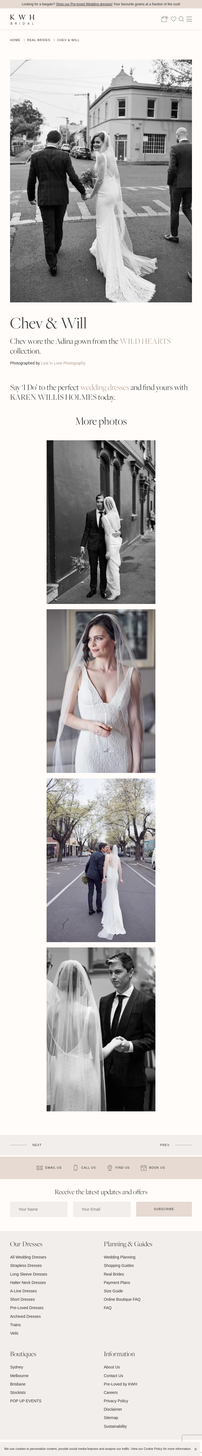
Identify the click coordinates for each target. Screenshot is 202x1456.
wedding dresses (104, 387)
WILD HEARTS (145, 341)
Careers (111, 1392)
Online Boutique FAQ (122, 1299)
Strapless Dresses (26, 1265)
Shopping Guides (119, 1265)
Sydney (16, 1367)
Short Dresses (22, 1299)
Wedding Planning (119, 1257)
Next (37, 1145)
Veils (14, 1333)
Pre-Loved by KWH (120, 1384)
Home (15, 40)
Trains (15, 1325)
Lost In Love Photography (63, 363)
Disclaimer (113, 1409)
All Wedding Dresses (28, 1257)
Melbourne (19, 1375)
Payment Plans (117, 1282)
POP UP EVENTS (25, 1401)
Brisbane (17, 1384)
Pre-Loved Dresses (27, 1308)
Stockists (18, 1392)
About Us (112, 1367)
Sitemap (111, 1417)
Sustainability (115, 1426)
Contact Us (113, 1375)
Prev (165, 1145)
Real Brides (38, 40)
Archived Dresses (25, 1316)
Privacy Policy (116, 1401)
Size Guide (113, 1291)
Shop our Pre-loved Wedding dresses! (84, 4)
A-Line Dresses (23, 1291)
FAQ (108, 1308)
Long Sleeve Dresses (28, 1274)
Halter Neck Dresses (28, 1282)
